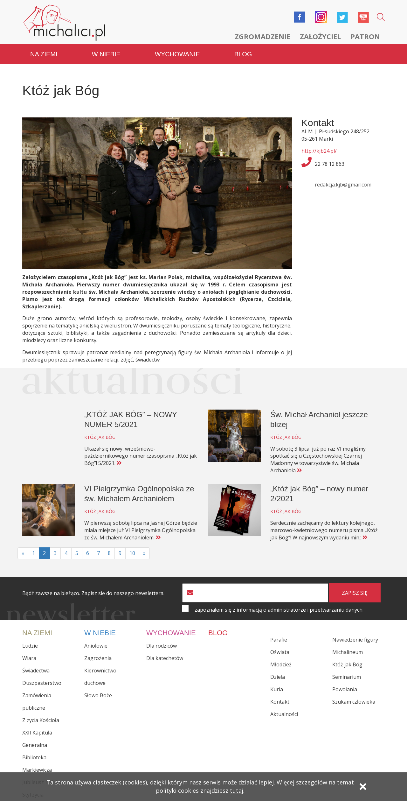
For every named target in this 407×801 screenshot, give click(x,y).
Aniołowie (95, 645)
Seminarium (346, 676)
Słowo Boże (98, 695)
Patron (365, 36)
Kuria (276, 689)
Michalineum (347, 652)
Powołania (344, 689)
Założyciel (320, 36)
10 (132, 553)
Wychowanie (177, 54)
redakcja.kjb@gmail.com (343, 184)
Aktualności (284, 714)
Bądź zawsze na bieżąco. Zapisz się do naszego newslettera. (93, 593)
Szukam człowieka (353, 701)
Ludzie (30, 645)
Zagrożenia (98, 658)
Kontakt (279, 701)
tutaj (236, 790)
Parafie (278, 639)
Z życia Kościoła (40, 720)
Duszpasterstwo (41, 682)
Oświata (279, 652)
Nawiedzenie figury (355, 639)
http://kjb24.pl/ (319, 150)
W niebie (106, 54)
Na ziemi (44, 54)
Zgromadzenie (262, 36)
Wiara (29, 658)
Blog (243, 54)
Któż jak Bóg (347, 664)
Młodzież (281, 664)
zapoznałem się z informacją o (278, 609)
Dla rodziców (161, 645)
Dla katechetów (164, 658)
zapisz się (355, 592)
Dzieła (277, 676)
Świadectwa (36, 670)
